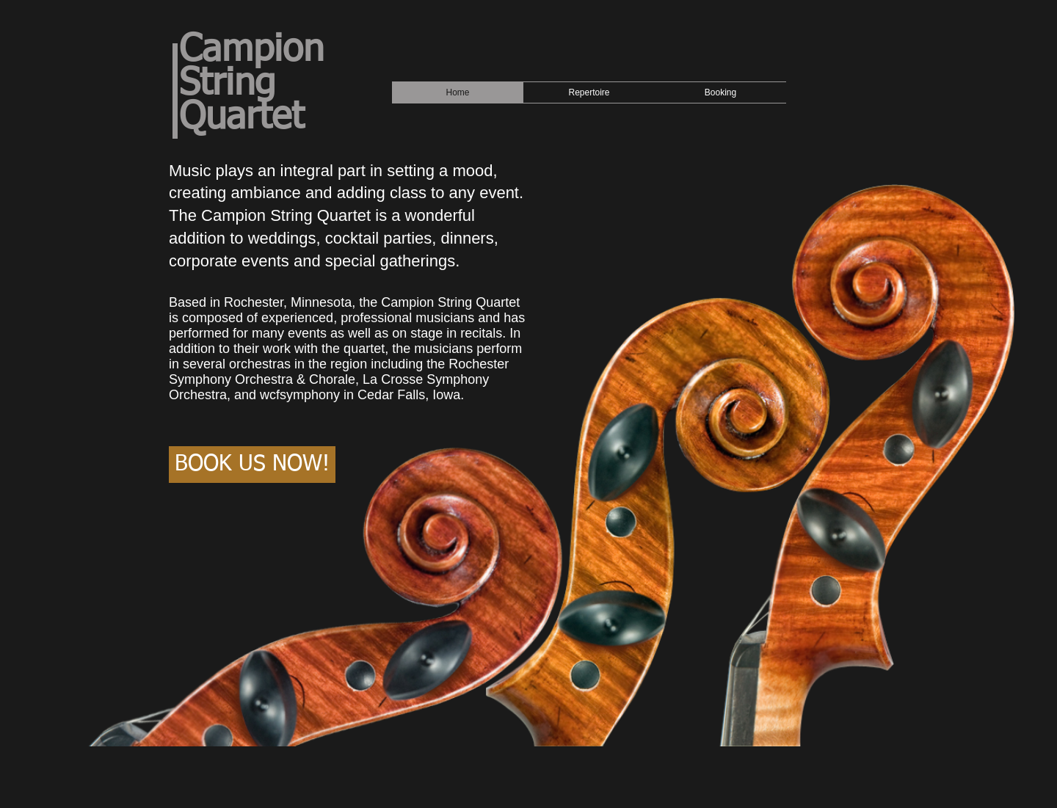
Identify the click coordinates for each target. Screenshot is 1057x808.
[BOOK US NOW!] (252, 464)
